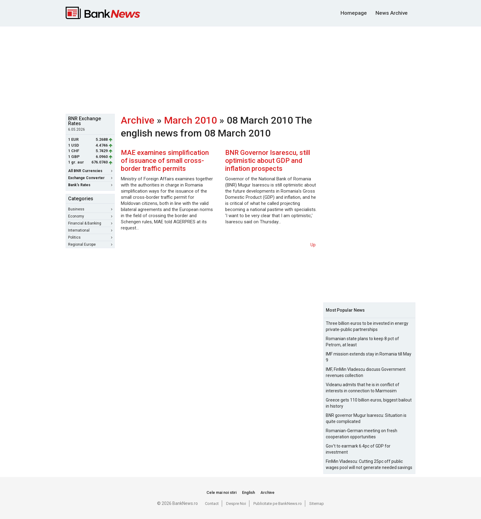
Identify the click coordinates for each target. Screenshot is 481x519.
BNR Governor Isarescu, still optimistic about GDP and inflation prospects (267, 160)
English (248, 492)
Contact (212, 503)
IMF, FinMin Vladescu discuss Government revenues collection (366, 372)
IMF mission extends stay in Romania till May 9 (368, 357)
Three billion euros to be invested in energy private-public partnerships (367, 326)
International (90, 230)
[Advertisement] (240, 69)
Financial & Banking (90, 223)
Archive (137, 120)
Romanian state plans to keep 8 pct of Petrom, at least (362, 341)
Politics (90, 237)
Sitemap (316, 503)
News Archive (391, 13)
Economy (90, 216)
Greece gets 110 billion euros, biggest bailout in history (369, 403)
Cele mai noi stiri (221, 492)
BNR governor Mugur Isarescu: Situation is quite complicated (366, 418)
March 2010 (190, 120)
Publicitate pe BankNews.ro (277, 503)
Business (90, 209)
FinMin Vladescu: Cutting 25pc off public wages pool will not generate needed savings (369, 464)
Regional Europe (90, 244)
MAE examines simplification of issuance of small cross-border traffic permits (165, 160)
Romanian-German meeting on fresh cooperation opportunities (361, 433)
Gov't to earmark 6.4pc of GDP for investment (358, 449)
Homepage (354, 13)
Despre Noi (236, 503)
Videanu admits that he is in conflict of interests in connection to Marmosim (362, 387)
